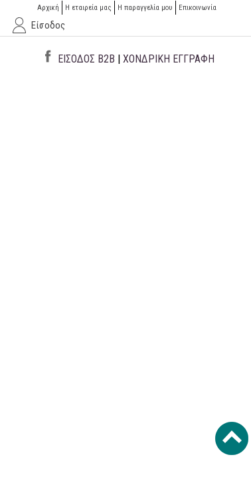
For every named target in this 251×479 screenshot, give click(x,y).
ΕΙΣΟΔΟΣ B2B (86, 59)
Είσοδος (48, 25)
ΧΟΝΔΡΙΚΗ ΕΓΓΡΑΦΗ (168, 59)
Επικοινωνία (197, 7)
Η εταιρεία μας (88, 7)
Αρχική (48, 7)
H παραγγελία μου (145, 7)
